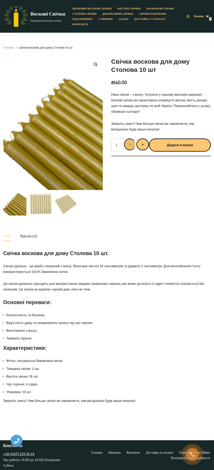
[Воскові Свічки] (34, 16)
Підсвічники (82, 19)
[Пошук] (188, 16)
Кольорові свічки (160, 8)
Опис (7, 236)
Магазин (114, 453)
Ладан (123, 19)
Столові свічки (84, 13)
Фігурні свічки (129, 8)
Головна (8, 47)
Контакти (80, 24)
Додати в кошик (180, 145)
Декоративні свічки (117, 13)
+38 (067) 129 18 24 (18, 454)
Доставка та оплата (150, 19)
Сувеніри (105, 19)
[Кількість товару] (117, 145)
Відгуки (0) (28, 236)
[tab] (7, 236)
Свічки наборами (152, 13)
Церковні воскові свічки (91, 8)
